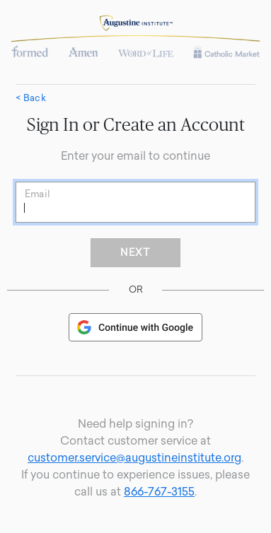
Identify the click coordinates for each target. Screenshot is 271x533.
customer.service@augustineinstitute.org (134, 458)
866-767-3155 (159, 492)
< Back (31, 98)
